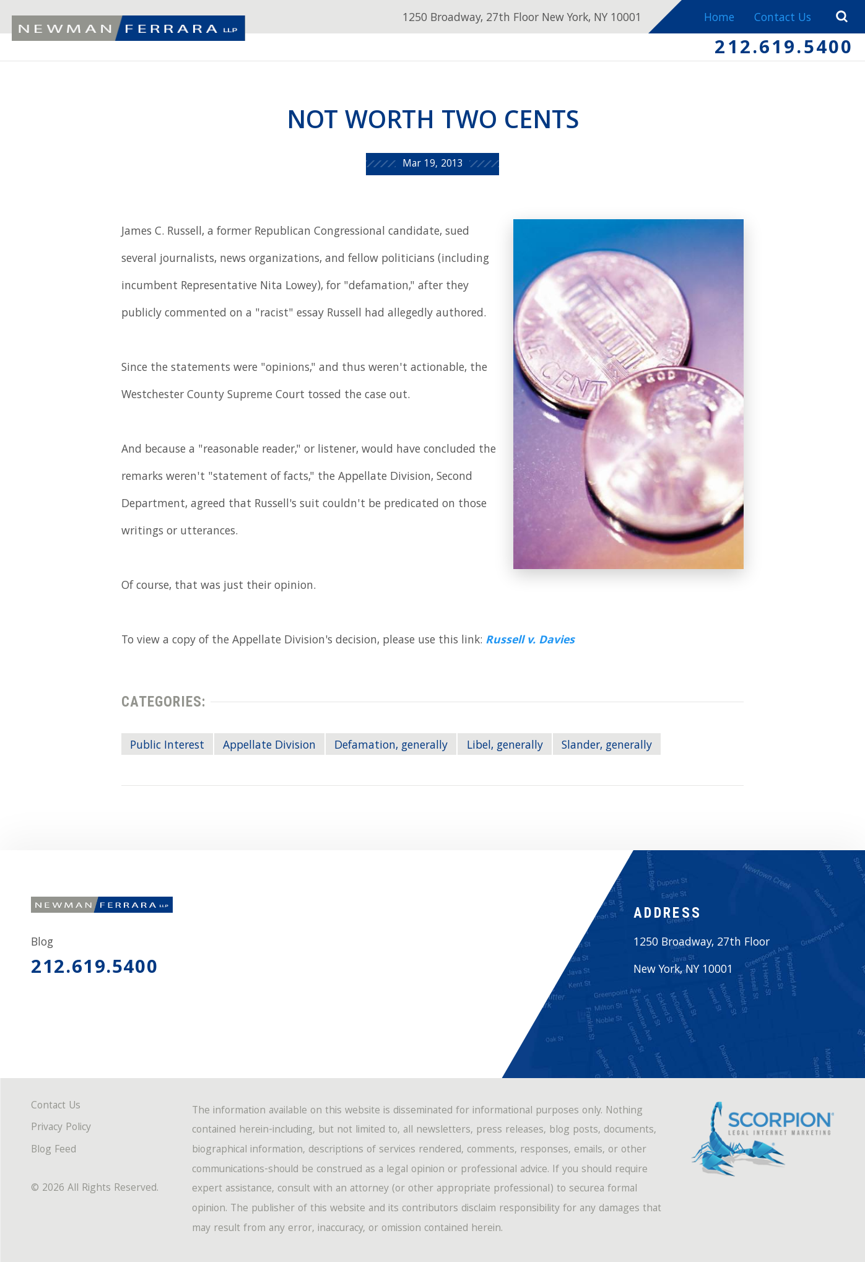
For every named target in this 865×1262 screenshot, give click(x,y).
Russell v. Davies (530, 641)
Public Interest (167, 746)
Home (719, 18)
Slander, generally (607, 746)
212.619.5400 (784, 49)
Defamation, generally (391, 746)
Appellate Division (269, 746)
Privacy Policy (61, 1128)
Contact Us (782, 18)
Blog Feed (53, 1151)
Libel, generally (505, 746)
